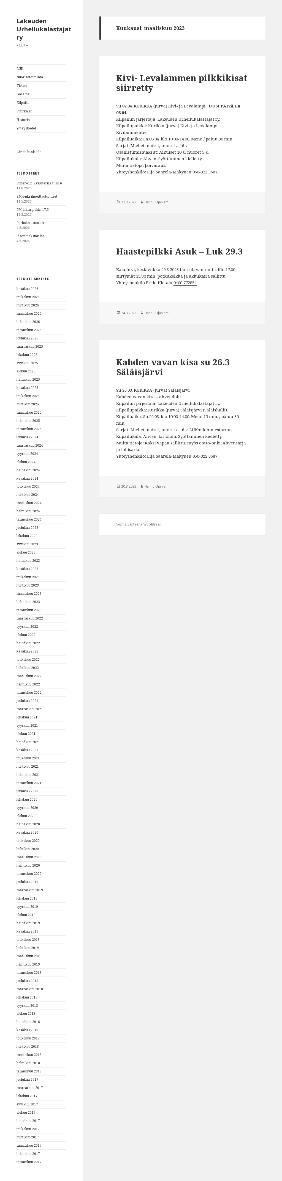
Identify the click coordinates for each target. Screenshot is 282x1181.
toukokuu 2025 (28, 396)
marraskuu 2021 (30, 709)
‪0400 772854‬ (185, 282)
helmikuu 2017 (28, 1153)
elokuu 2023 (26, 552)
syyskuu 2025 (27, 363)
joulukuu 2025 (27, 338)
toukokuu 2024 (28, 486)
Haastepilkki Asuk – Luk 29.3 (179, 251)
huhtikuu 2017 (28, 1137)
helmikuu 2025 (28, 420)
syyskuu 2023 (27, 544)
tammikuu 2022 (29, 692)
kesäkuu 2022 (27, 651)
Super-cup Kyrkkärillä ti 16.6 (39, 183)
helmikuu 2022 (28, 684)
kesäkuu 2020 (27, 832)
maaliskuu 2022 (29, 676)
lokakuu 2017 (27, 1096)
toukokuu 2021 (28, 758)
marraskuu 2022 (30, 618)
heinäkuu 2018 (28, 1021)
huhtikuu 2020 (28, 849)
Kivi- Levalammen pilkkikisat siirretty (181, 82)
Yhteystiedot (26, 128)
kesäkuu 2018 (27, 1030)
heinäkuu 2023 (28, 560)
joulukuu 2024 (27, 437)
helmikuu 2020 (28, 865)
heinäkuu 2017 (28, 1120)
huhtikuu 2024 (28, 494)
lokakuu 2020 (27, 799)
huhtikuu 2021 (28, 766)
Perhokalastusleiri (31, 222)
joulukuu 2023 (27, 527)
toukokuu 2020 (28, 840)
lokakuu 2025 (27, 354)
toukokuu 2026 (28, 297)
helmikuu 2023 (28, 601)
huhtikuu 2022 (28, 667)
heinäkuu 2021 (28, 742)
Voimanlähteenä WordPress (138, 524)
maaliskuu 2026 (29, 313)
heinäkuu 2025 (28, 379)
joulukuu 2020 (27, 791)
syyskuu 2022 (27, 626)
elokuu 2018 (26, 1013)
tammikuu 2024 (29, 519)
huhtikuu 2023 (28, 585)
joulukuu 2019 (27, 881)
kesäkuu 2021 (27, 750)
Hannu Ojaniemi (157, 202)
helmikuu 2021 (28, 774)
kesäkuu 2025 (27, 387)
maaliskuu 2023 (29, 593)
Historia (23, 119)
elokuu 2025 (26, 371)
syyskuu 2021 (27, 725)
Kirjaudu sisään (29, 152)
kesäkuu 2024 (27, 478)
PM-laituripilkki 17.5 (33, 209)
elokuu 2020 (26, 816)
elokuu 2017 (26, 1112)
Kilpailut (23, 102)
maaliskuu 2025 (29, 412)
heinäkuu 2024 (28, 470)
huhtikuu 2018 (28, 1046)
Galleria (23, 94)
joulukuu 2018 (27, 980)
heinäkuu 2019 (28, 923)
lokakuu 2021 (27, 717)
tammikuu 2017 (29, 1162)
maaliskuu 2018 (29, 1054)
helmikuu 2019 (28, 964)
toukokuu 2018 (28, 1038)
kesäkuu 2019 (27, 931)
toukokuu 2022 (28, 659)
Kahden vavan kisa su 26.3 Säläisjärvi (173, 367)
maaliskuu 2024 (29, 502)
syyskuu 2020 (27, 807)
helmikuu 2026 (28, 321)
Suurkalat (24, 111)
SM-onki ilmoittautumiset (37, 196)
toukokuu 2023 (28, 577)
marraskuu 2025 (30, 346)
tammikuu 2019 (29, 972)
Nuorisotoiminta (30, 77)
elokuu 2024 (26, 462)
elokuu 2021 (26, 733)
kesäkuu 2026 (27, 288)
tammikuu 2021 (29, 783)
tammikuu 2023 (29, 610)
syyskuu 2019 (27, 906)
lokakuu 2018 (27, 997)
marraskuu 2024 (30, 445)
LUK (20, 68)
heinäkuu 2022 (28, 643)
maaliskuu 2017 (29, 1145)
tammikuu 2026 (29, 330)
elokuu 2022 (26, 634)
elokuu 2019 (26, 914)
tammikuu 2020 (29, 873)
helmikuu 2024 (28, 511)
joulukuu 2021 (27, 700)
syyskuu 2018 (27, 1005)
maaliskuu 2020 (29, 857)
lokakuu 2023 (27, 535)
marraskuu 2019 (30, 890)
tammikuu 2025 (29, 429)
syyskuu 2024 (27, 453)
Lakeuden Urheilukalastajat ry (44, 28)
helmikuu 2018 (28, 1063)
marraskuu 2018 (30, 989)
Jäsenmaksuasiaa (31, 236)
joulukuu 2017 (27, 1079)
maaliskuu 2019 (29, 956)
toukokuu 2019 (28, 939)
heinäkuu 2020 (28, 824)
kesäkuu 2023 (27, 568)
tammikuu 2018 (29, 1071)
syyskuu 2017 (27, 1104)
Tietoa (22, 85)
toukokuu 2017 (28, 1129)
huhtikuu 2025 (28, 404)
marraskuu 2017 (30, 1087)
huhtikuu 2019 (28, 947)
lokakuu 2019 (27, 898)
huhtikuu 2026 (28, 305)
